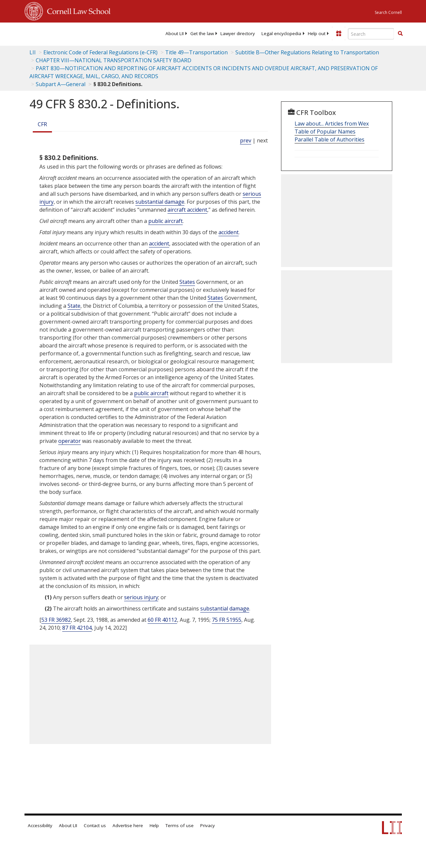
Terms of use (180, 825)
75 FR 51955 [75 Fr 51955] (226, 619)
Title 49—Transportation (196, 52)
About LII (175, 33)
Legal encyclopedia (281, 33)
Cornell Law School (77, 10)
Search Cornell (388, 12)
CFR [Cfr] (42, 124)
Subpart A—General (60, 84)
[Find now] (400, 33)
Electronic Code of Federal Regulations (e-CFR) (100, 52)
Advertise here (128, 825)
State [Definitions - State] (74, 305)
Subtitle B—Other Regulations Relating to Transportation (307, 52)
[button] (400, 33)
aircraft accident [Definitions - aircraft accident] (187, 209)
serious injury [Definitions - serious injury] (141, 597)
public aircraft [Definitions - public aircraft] (165, 221)
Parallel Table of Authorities (329, 139)
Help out (316, 33)
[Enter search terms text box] (371, 33)
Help (154, 825)
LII (32, 52)
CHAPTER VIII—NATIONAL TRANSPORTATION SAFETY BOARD (113, 60)
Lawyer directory (237, 33)
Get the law (202, 33)
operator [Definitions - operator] (69, 441)
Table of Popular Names (325, 131)
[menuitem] (174, 33)
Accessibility (40, 825)
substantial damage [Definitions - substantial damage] (159, 201)
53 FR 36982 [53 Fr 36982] (56, 619)
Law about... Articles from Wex (332, 123)
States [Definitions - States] (187, 282)
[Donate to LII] (338, 33)
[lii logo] (50, 33)
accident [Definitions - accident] (228, 232)
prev (245, 140)
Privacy (207, 825)
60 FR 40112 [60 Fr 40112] (162, 619)
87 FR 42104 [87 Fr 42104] (77, 627)
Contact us (95, 825)
